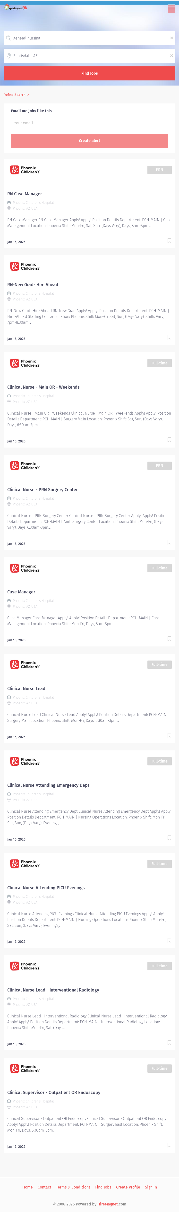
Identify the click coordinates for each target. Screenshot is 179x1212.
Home (27, 1187)
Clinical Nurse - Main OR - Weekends (43, 387)
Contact (44, 1187)
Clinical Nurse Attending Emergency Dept (48, 785)
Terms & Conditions (73, 1187)
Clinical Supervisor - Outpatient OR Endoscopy (53, 1092)
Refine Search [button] (15, 95)
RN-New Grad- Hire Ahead (32, 284)
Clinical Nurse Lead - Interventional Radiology (53, 990)
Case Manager (21, 592)
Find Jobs (89, 73)
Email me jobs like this (31, 111)
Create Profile (128, 1187)
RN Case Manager (24, 194)
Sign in (151, 1187)
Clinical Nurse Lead (26, 688)
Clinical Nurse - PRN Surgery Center (42, 489)
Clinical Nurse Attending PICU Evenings (46, 887)
